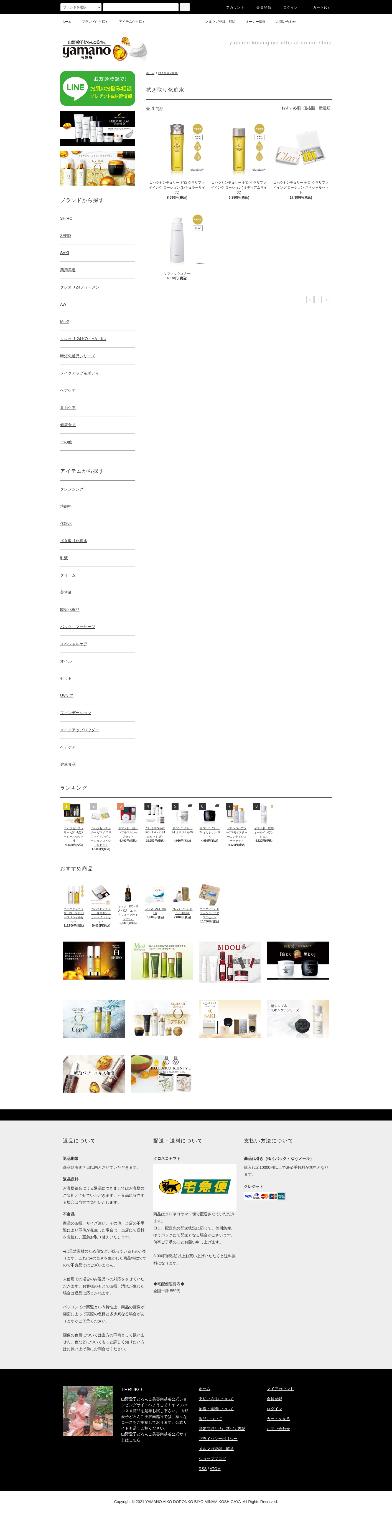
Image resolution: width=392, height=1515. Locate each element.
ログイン (287, 7)
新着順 (324, 108)
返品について (210, 1419)
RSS (203, 1468)
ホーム (67, 22)
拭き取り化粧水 (168, 73)
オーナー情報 (252, 22)
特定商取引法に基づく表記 (222, 1429)
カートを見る (278, 1419)
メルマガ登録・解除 (217, 22)
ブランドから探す (91, 22)
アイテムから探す (129, 22)
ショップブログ (212, 1458)
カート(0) (317, 7)
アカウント (232, 7)
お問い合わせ (282, 22)
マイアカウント (280, 1389)
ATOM (215, 1468)
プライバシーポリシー (218, 1438)
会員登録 (260, 7)
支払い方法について (216, 1399)
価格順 (309, 108)
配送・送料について (216, 1409)
